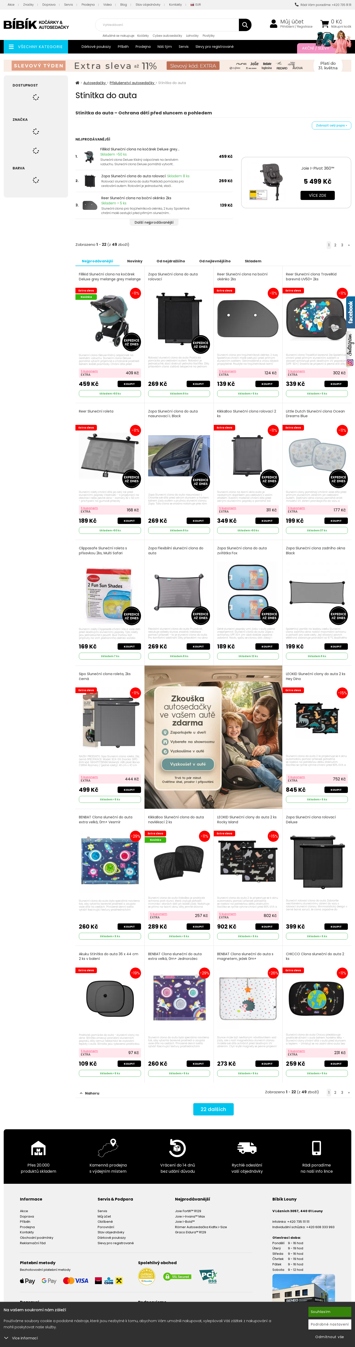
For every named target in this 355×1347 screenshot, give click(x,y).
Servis (68, 4)
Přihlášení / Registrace (296, 26)
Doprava (48, 4)
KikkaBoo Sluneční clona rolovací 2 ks (246, 414)
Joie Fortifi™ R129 (188, 1211)
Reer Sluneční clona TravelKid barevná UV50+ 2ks (311, 277)
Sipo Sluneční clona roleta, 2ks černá (105, 676)
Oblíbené (105, 1221)
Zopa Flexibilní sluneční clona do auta (175, 551)
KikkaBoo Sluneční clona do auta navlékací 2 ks (176, 820)
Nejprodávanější (97, 261)
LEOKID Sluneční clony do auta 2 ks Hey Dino (315, 676)
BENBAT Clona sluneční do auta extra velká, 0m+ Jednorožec (175, 956)
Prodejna (88, 4)
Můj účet (292, 21)
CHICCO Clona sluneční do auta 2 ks (315, 956)
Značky (28, 4)
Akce (11, 4)
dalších (213, 1109)
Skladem (253, 261)
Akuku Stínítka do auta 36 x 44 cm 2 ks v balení (108, 956)
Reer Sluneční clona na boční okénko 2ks (136, 198)
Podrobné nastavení (330, 1324)
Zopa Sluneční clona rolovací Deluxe (311, 820)
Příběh (123, 46)
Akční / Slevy (321, 48)
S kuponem (89, 371)
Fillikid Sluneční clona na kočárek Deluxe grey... (139, 149)
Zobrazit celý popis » (331, 125)
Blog (123, 4)
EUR (196, 5)
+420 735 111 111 (298, 1221)
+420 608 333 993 (320, 1227)
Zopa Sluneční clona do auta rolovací (133, 176)
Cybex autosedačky (167, 36)
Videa (107, 4)
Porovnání (106, 1227)
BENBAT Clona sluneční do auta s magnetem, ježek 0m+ (245, 956)
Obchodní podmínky (36, 1237)
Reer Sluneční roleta (96, 411)
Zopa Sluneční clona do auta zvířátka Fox (242, 551)
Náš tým (165, 46)
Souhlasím (321, 1311)
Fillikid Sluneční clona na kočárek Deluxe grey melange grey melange (110, 277)
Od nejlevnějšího (215, 261)
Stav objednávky (148, 4)
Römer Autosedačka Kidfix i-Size (201, 1227)
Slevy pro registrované (214, 46)
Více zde (317, 195)
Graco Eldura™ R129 (190, 1232)
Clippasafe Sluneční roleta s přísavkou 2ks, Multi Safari (103, 551)
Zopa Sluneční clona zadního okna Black (315, 551)
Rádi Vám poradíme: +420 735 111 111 (323, 5)
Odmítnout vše (329, 1336)
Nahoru (89, 1093)
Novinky (134, 261)
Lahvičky (192, 36)
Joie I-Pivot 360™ (317, 168)
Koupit (129, 384)
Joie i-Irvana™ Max (190, 1216)
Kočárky (143, 36)
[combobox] (173, 24)
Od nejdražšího (171, 261)
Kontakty (175, 4)
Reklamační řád (33, 1243)
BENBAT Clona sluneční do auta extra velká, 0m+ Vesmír (105, 820)
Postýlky (209, 36)
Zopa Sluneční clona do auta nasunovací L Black (173, 414)
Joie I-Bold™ (185, 1221)
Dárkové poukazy (96, 46)
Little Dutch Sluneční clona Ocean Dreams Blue (315, 414)
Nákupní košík (341, 26)
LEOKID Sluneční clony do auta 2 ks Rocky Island (247, 820)
